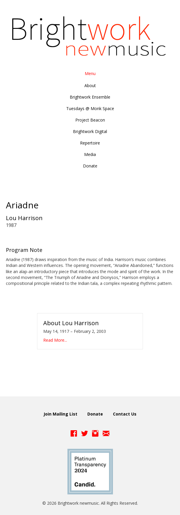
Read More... (55, 340)
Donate (95, 414)
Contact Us (124, 414)
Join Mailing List (60, 414)
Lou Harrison (24, 218)
